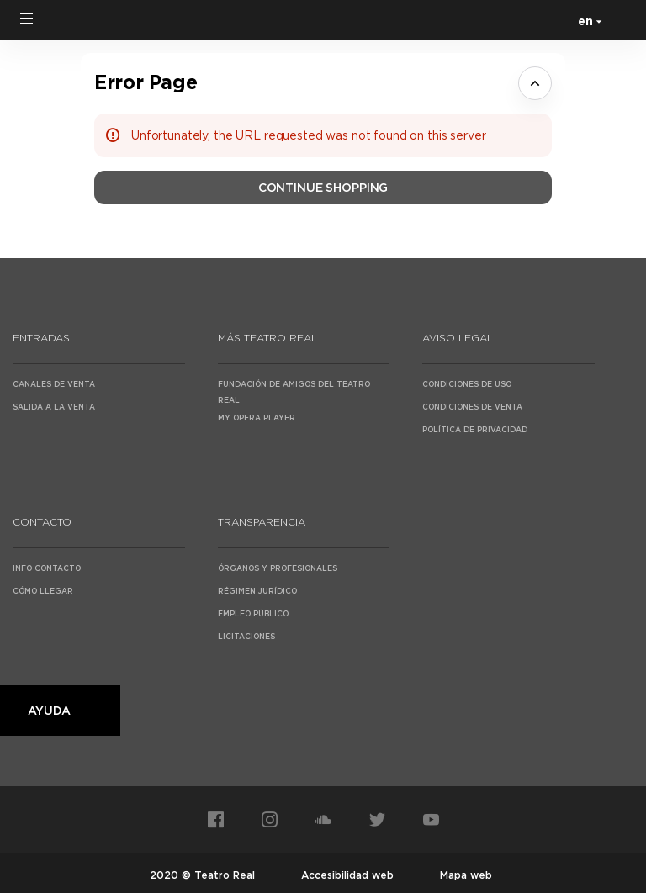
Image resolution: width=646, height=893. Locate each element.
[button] (27, 18)
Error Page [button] (145, 82)
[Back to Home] (323, 20)
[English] (586, 20)
